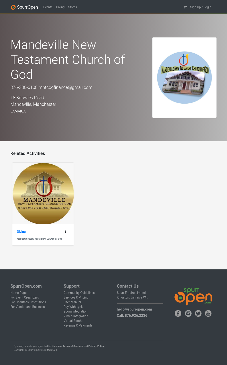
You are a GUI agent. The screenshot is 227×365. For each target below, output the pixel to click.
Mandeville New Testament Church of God (39, 238)
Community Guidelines (79, 293)
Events (47, 7)
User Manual (72, 302)
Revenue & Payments (78, 325)
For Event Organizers (24, 297)
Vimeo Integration (76, 316)
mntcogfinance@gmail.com (65, 87)
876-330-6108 (23, 87)
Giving (60, 7)
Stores (72, 7)
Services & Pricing (76, 297)
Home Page (18, 293)
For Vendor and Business (27, 307)
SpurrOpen (24, 7)
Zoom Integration (75, 311)
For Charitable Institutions (28, 302)
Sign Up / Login (200, 7)
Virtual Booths (73, 321)
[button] (185, 7)
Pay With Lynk (73, 307)
